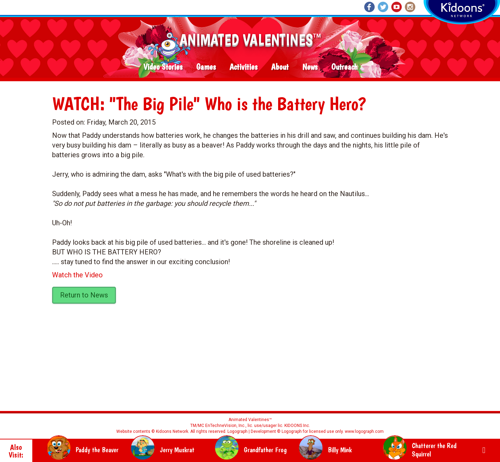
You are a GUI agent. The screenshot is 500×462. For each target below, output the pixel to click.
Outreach (344, 67)
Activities (243, 67)
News (309, 67)
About (280, 67)
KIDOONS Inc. (297, 425)
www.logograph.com (364, 431)
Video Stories (162, 67)
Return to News (84, 295)
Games (206, 67)
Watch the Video (77, 275)
